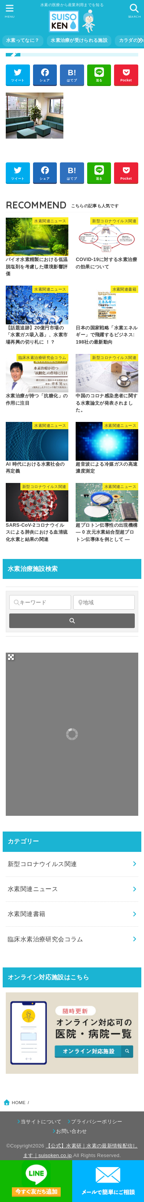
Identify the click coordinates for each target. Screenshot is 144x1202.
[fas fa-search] (72, 620)
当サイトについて (41, 1121)
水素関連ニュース (33, 888)
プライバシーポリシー (96, 1121)
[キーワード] (40, 602)
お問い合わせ (71, 1131)
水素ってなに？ (22, 40)
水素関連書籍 (26, 913)
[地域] (104, 602)
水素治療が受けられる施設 (79, 40)
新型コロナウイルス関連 (42, 863)
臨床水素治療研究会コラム (45, 939)
